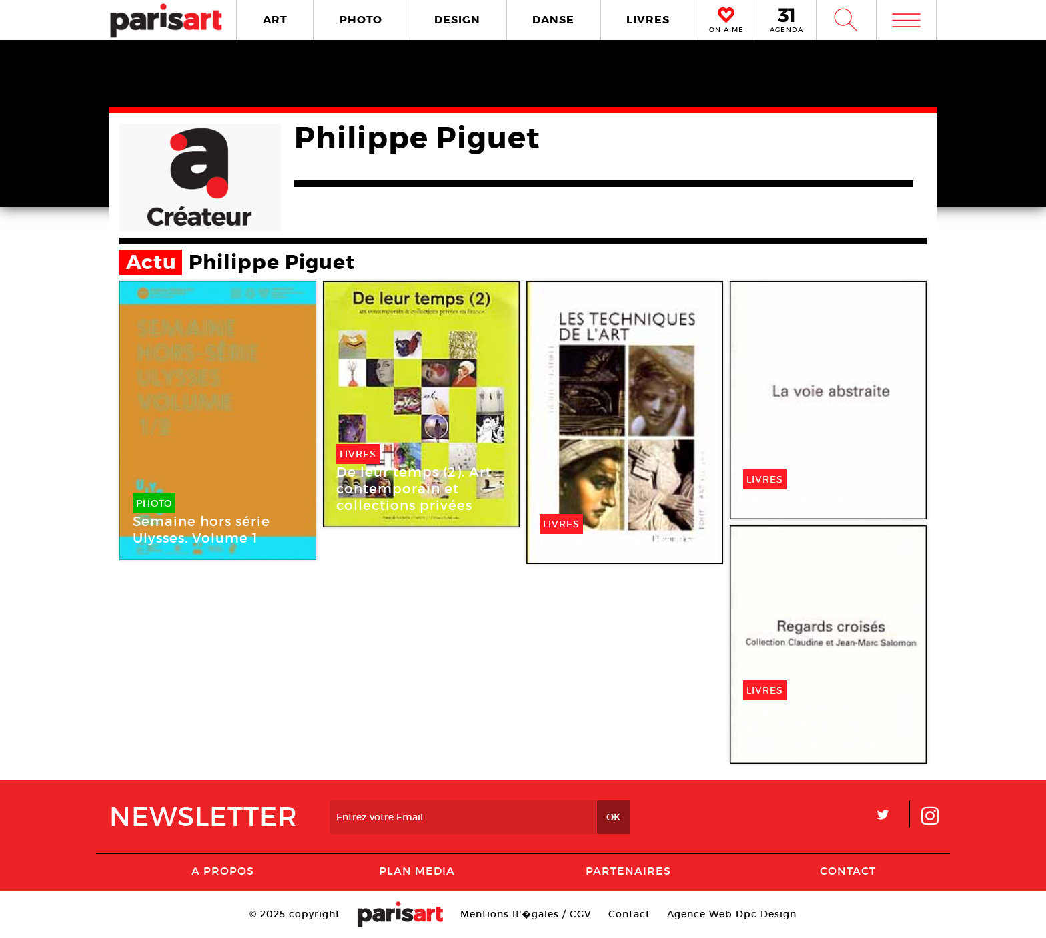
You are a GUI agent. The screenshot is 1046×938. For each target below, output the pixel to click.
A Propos (222, 870)
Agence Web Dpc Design (732, 914)
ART (275, 20)
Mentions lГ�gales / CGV (526, 914)
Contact (848, 870)
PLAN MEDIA (417, 870)
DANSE (553, 20)
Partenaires (628, 870)
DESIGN (457, 20)
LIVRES (648, 20)
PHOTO (361, 20)
